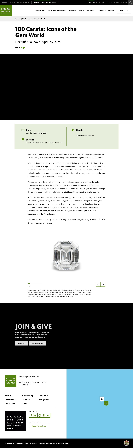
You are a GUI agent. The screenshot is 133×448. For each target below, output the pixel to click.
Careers (24, 404)
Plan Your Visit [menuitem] (40, 10)
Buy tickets (124, 10)
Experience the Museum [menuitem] (57, 10)
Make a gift (21, 346)
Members (124, 2)
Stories (103, 2)
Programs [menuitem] (72, 10)
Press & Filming (27, 396)
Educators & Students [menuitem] (86, 10)
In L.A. (98, 2)
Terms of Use (43, 396)
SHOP (118, 2)
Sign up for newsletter (39, 426)
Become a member (37, 346)
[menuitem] (15, 2)
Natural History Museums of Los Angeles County (51, 443)
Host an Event (10, 404)
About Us (8, 396)
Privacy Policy (44, 400)
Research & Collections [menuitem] (106, 10)
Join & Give (111, 2)
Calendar (91, 2)
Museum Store (10, 400)
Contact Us (26, 400)
